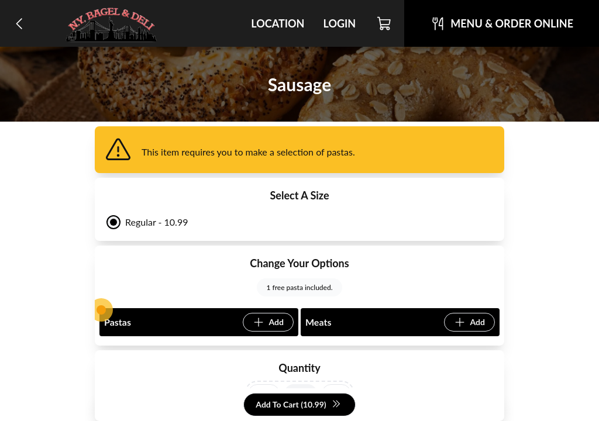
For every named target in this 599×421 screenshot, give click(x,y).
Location (277, 23)
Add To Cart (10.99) (298, 405)
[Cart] (384, 23)
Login (339, 23)
